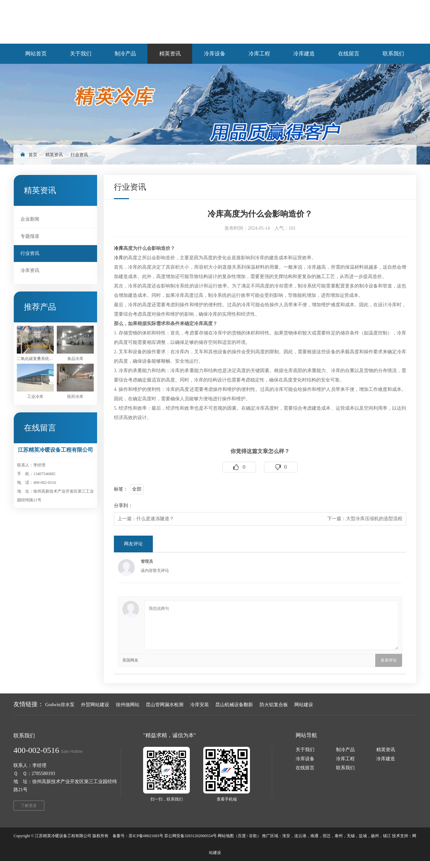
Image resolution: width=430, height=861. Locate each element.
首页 (33, 154)
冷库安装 (199, 704)
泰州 (339, 835)
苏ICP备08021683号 (146, 835)
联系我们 (345, 767)
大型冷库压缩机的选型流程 (374, 518)
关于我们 (305, 749)
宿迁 (326, 835)
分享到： (123, 505)
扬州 (375, 835)
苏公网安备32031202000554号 (190, 835)
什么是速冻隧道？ (155, 518)
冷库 (118, 248)
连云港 (300, 835)
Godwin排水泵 (60, 704)
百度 (242, 835)
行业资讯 (79, 154)
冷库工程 (345, 758)
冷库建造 (385, 758)
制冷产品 (345, 749)
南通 (314, 835)
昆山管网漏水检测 (164, 704)
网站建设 (303, 704)
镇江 (387, 835)
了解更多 (29, 805)
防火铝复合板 (274, 704)
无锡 (351, 835)
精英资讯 (54, 154)
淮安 (286, 835)
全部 (136, 489)
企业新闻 (29, 219)
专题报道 (29, 236)
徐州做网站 (127, 704)
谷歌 (253, 835)
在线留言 (305, 767)
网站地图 (226, 835)
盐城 (363, 835)
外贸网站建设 (95, 704)
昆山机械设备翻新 (234, 704)
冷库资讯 (29, 270)
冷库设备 (305, 758)
